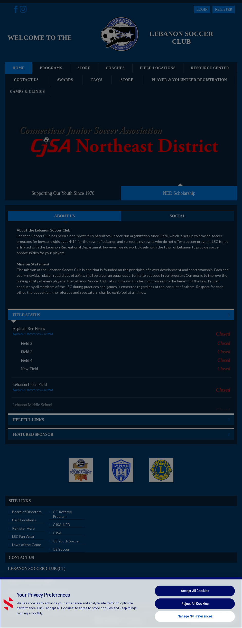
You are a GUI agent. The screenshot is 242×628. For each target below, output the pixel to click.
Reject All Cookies (195, 604)
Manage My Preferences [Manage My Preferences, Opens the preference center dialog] (195, 616)
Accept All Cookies (195, 591)
